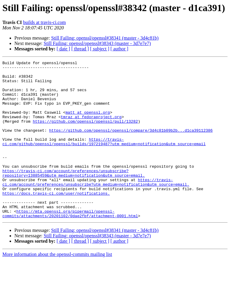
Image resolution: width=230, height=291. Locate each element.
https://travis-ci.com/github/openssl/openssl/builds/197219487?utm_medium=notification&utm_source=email (104, 158)
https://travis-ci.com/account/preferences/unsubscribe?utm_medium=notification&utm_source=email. (95, 206)
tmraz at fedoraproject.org (91, 128)
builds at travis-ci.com (44, 22)
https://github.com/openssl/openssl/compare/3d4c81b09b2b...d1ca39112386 (131, 144)
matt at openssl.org (88, 123)
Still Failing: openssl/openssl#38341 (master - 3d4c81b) (105, 37)
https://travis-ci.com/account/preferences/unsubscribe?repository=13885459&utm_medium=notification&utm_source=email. (73, 195)
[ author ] (119, 48)
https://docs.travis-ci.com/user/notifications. (56, 220)
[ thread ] (80, 48)
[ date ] (63, 48)
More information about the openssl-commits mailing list (57, 285)
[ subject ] (99, 48)
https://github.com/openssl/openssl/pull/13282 (85, 133)
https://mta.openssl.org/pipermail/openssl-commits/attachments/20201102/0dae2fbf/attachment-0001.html (70, 244)
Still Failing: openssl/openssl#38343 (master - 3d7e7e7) (97, 43)
